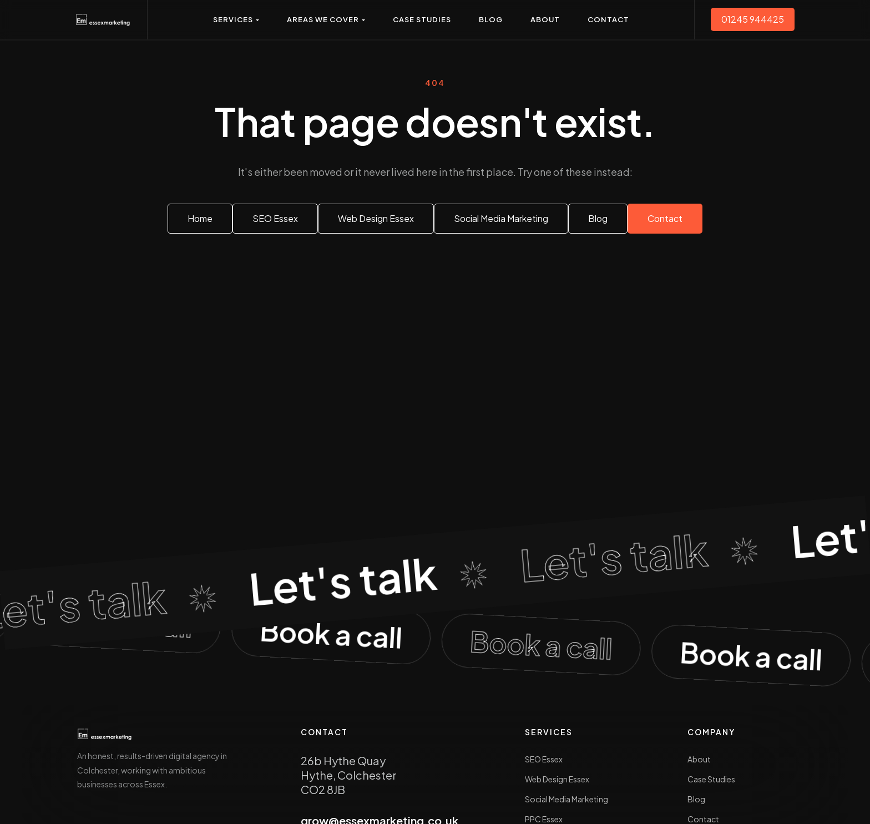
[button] (236, 19)
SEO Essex (544, 759)
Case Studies (711, 779)
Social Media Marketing (566, 799)
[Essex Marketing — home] (103, 20)
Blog (696, 799)
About (699, 759)
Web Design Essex (557, 779)
